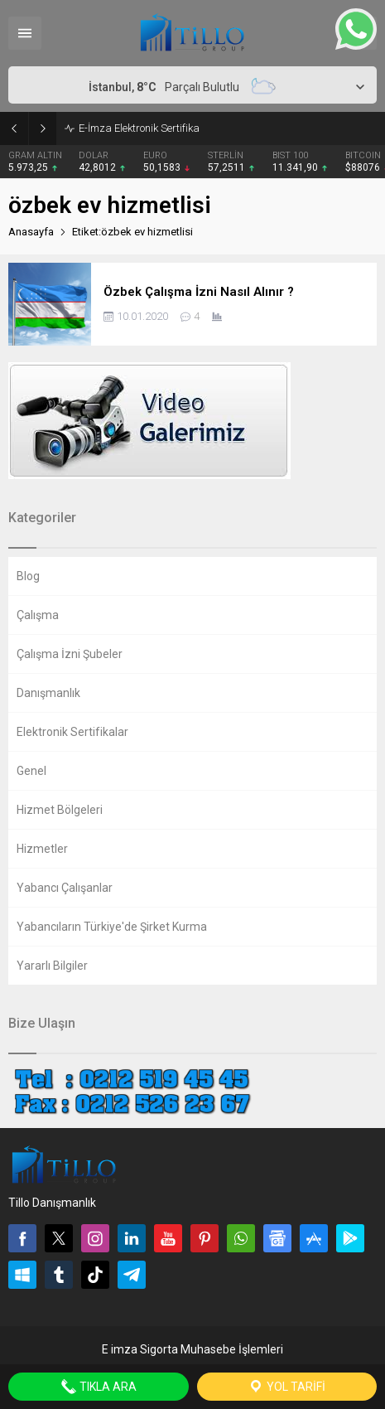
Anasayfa (31, 231)
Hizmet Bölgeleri (60, 809)
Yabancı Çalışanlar (65, 887)
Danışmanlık (48, 693)
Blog (28, 576)
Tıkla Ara (98, 1386)
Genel (31, 770)
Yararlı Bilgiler (52, 965)
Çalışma (38, 615)
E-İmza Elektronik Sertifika (139, 128)
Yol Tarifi (286, 1386)
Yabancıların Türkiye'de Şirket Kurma (112, 926)
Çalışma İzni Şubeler (70, 654)
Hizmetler (42, 848)
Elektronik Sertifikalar (72, 731)
